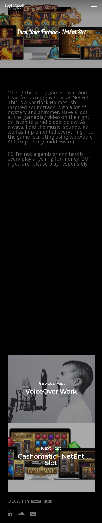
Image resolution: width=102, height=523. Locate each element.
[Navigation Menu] (94, 6)
